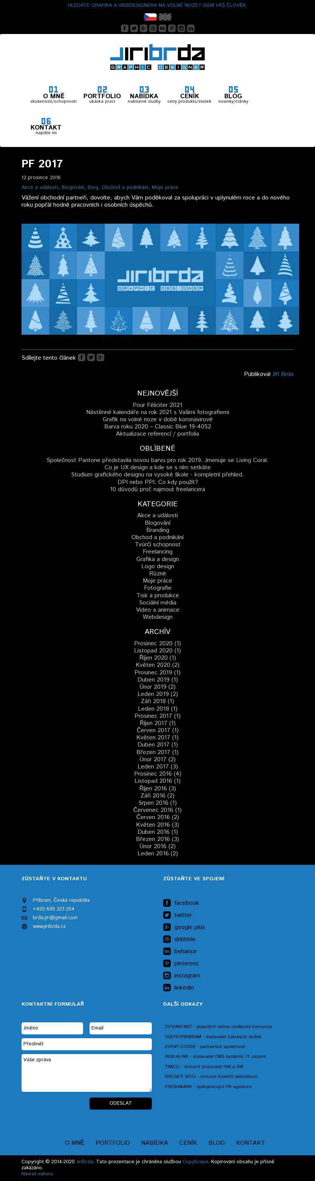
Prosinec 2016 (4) (157, 774)
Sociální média (157, 602)
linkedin (178, 988)
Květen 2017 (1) (157, 737)
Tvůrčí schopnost (158, 544)
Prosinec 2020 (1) (157, 643)
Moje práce (165, 187)
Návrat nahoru (37, 1174)
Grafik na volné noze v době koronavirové (158, 419)
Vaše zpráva (87, 1073)
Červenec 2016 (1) (157, 810)
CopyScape (195, 1162)
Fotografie (157, 588)
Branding (157, 530)
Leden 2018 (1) (158, 709)
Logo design (157, 566)
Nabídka (154, 1143)
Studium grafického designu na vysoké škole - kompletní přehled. (157, 474)
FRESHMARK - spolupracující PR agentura (208, 1087)
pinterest (180, 964)
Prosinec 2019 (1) (157, 672)
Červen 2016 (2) (157, 817)
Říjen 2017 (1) (158, 723)
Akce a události (40, 187)
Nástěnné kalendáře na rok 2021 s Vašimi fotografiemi (157, 412)
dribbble (179, 939)
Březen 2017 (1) (157, 752)
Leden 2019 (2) (157, 694)
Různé (157, 573)
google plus (184, 927)
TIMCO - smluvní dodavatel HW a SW (204, 1067)
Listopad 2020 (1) (157, 650)
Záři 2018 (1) (157, 701)
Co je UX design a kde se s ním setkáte (158, 467)
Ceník (188, 1143)
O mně (74, 1143)
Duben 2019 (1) (157, 680)
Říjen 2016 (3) (157, 788)
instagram (181, 976)
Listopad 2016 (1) (157, 781)
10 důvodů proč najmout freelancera (157, 489)
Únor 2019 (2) (157, 687)
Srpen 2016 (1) (157, 803)
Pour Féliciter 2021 (157, 405)
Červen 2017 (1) (158, 730)
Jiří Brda (282, 374)
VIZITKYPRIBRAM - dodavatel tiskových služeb (213, 1037)
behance (180, 952)
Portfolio (113, 1143)
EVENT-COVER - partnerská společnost (205, 1046)
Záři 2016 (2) (157, 795)
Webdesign (158, 617)
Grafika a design (157, 559)
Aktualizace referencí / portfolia (157, 434)
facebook (181, 903)
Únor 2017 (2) (157, 759)
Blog (93, 187)
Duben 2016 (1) (157, 832)
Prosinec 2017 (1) (157, 716)
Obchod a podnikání (125, 187)
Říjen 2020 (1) (157, 658)
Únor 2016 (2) (157, 846)
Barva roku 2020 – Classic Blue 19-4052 (157, 426)
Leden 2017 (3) (157, 766)
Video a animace (157, 610)
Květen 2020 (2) (157, 665)
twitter (177, 915)
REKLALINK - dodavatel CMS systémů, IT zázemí (215, 1056)
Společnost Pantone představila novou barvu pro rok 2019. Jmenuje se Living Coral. (157, 460)
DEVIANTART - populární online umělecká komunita (218, 1026)
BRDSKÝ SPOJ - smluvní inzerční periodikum (211, 1076)
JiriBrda (84, 1162)
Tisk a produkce (157, 595)
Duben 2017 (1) (157, 744)
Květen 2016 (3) (157, 825)
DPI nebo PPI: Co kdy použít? (157, 482)
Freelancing (158, 551)
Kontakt (250, 1143)
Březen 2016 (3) (157, 839)
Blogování (73, 187)
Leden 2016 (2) (157, 853)
